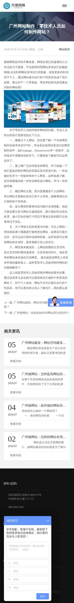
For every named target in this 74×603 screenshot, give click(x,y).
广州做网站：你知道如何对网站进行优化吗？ (41, 312)
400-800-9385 (16, 507)
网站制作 (64, 49)
